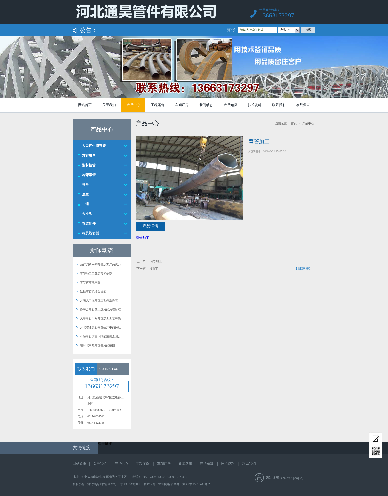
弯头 (85, 185)
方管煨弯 (89, 155)
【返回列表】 (303, 268)
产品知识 (230, 105)
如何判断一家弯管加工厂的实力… (102, 264)
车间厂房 (182, 105)
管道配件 (89, 223)
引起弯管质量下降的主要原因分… (102, 336)
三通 (85, 204)
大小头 (87, 214)
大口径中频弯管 (94, 146)
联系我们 (279, 105)
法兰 (85, 194)
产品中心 (133, 105)
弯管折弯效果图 (90, 282)
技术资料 (254, 105)
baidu (286, 478)
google (297, 478)
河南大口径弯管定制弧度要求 (99, 300)
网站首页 (85, 105)
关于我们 (109, 105)
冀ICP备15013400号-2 (196, 484)
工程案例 (157, 105)
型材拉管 (89, 165)
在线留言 (303, 105)
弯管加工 (142, 238)
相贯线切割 (90, 233)
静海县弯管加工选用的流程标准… (102, 309)
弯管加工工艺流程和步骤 (96, 273)
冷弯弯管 (89, 175)
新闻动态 (206, 105)
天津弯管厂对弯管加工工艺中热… (102, 318)
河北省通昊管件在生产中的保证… (102, 327)
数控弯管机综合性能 (93, 291)
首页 (294, 123)
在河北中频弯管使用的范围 (97, 345)
